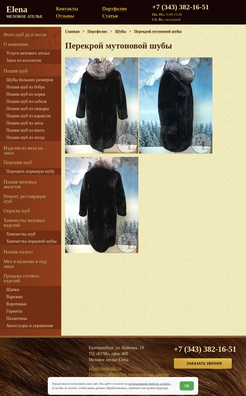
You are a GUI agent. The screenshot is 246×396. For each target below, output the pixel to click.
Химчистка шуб (20, 234)
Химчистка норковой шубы (31, 241)
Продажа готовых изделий (21, 278)
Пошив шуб (16, 71)
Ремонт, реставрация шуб (25, 199)
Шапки (12, 289)
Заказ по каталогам (23, 60)
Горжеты (14, 311)
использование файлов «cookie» (150, 383)
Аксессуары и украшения (29, 325)
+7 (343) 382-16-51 (180, 7)
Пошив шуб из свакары (27, 108)
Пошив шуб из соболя (26, 101)
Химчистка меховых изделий (24, 223)
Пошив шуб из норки (25, 94)
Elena (25, 12)
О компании (16, 44)
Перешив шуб (18, 162)
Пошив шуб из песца (25, 137)
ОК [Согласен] (186, 386)
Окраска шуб (17, 210)
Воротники (16, 304)
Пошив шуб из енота (25, 130)
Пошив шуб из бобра (25, 87)
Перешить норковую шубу (30, 171)
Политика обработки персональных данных (129, 374)
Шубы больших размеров (29, 79)
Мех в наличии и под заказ (25, 264)
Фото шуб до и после (25, 34)
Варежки (14, 296)
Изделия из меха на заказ (23, 150)
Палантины (16, 318)
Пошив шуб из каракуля (28, 115)
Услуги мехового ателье (28, 53)
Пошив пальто (18, 251)
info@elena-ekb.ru (105, 368)
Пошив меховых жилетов (20, 184)
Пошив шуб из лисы (24, 123)
